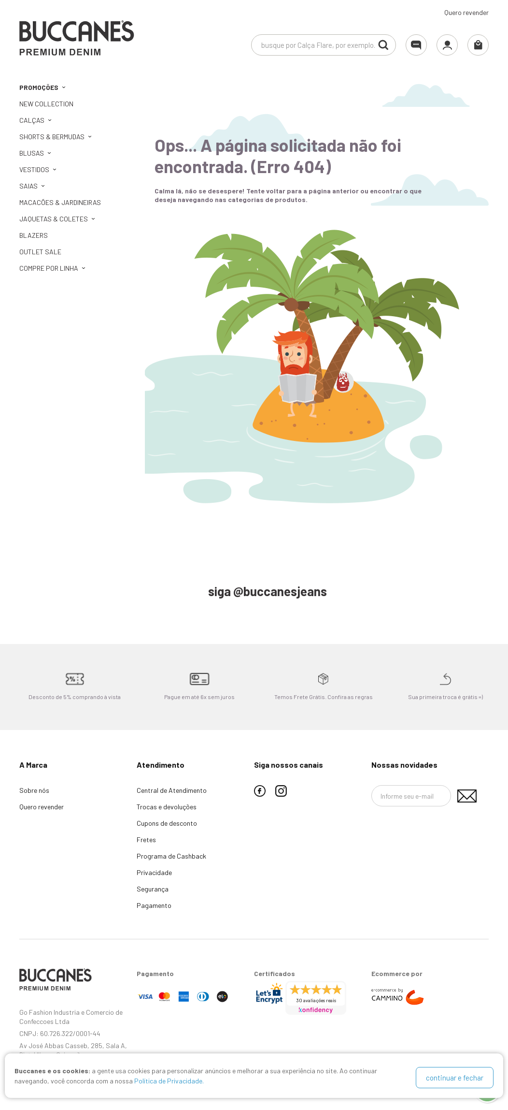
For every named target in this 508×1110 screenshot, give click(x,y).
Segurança (153, 889)
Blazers (33, 235)
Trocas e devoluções (167, 807)
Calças (31, 120)
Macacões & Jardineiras (60, 202)
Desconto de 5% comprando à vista (74, 696)
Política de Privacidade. (169, 1083)
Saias (28, 186)
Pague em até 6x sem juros (199, 696)
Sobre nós (34, 790)
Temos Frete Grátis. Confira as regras (323, 696)
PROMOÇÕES (38, 87)
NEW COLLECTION (46, 104)
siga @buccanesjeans (267, 591)
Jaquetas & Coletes (53, 219)
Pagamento (154, 905)
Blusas (31, 153)
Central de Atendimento (172, 790)
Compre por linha (48, 268)
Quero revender (466, 12)
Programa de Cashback (171, 856)
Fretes (146, 839)
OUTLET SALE (40, 252)
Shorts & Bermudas (52, 136)
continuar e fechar (454, 1077)
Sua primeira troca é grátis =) (445, 696)
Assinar (467, 795)
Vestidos (34, 169)
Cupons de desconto (167, 823)
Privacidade (154, 872)
